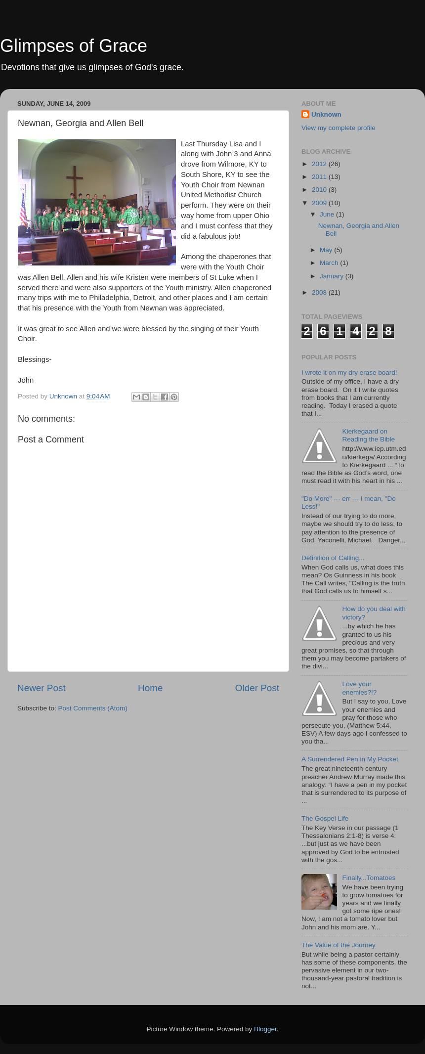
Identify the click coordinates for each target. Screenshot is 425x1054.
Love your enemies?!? (359, 688)
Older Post (257, 688)
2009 (320, 203)
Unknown (326, 114)
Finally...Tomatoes (368, 877)
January (332, 276)
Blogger (265, 1029)
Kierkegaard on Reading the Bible (368, 435)
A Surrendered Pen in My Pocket (349, 759)
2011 (320, 176)
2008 (320, 292)
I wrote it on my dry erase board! (349, 372)
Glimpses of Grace (73, 46)
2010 (320, 189)
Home (150, 688)
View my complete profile (338, 128)
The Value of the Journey (338, 945)
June (328, 214)
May (327, 250)
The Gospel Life (324, 818)
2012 (320, 164)
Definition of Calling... (333, 558)
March (330, 262)
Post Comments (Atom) (93, 708)
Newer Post (41, 688)
